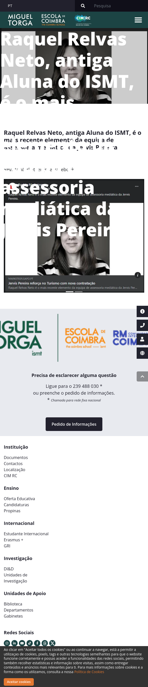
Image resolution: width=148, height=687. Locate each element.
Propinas (12, 511)
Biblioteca (13, 604)
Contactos (13, 463)
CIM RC (10, 475)
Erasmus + (13, 540)
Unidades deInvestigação (15, 578)
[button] (14, 238)
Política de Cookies (89, 671)
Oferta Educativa (19, 498)
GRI (7, 546)
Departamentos (18, 610)
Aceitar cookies (19, 681)
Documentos (16, 457)
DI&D (9, 569)
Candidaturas (16, 504)
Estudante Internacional (26, 534)
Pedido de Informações (74, 424)
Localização (14, 469)
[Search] (119, 6)
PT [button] (10, 5)
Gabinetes (13, 616)
